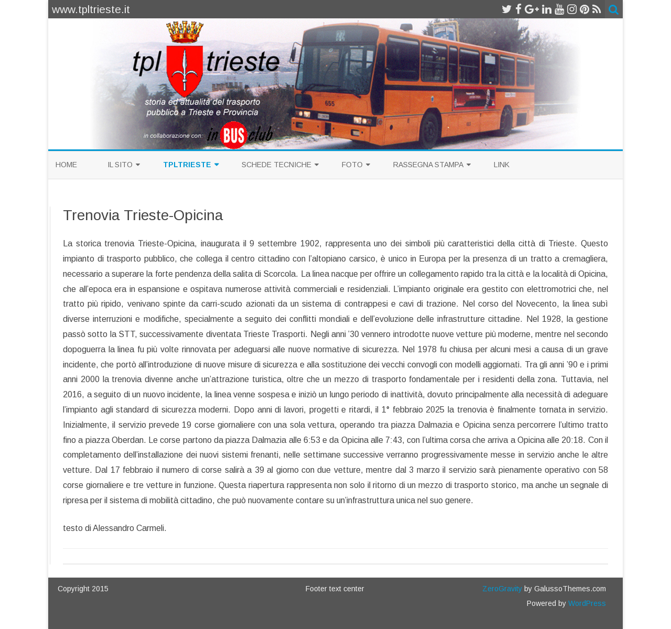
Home (66, 164)
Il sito (120, 164)
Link (502, 164)
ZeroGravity (502, 588)
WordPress (586, 603)
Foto (352, 164)
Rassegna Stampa (428, 164)
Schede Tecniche (276, 164)
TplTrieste (187, 164)
